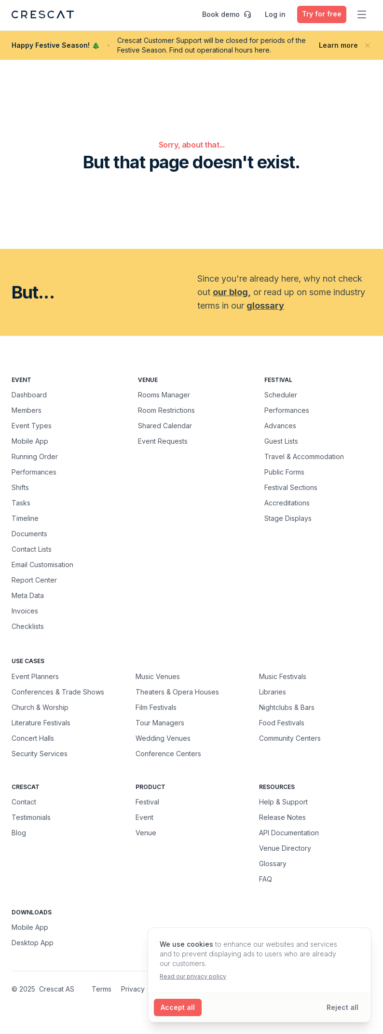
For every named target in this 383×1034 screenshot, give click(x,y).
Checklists (28, 626)
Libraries (272, 691)
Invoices (25, 611)
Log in (275, 14)
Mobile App (30, 441)
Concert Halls (33, 738)
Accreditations (287, 503)
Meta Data (28, 595)
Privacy (133, 989)
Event (144, 817)
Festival (147, 802)
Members (26, 410)
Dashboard (29, 395)
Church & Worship (40, 707)
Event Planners (35, 676)
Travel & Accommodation (304, 456)
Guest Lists (281, 441)
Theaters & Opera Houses (177, 691)
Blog (19, 833)
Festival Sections (290, 487)
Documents (29, 534)
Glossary (273, 863)
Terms (101, 989)
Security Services (40, 753)
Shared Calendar (165, 426)
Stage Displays (288, 518)
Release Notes (282, 817)
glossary (265, 305)
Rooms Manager (164, 395)
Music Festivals (282, 676)
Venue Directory (285, 848)
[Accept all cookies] (178, 1007)
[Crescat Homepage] (43, 14)
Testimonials (31, 817)
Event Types (32, 426)
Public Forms (284, 472)
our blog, (232, 292)
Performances (34, 472)
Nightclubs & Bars (287, 707)
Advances (280, 426)
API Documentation (289, 833)
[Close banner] (367, 45)
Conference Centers (168, 753)
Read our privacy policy (193, 976)
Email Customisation (42, 564)
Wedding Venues (163, 738)
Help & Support (283, 802)
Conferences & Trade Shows (58, 691)
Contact (24, 802)
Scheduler (280, 395)
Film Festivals (156, 707)
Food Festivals (281, 722)
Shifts (20, 487)
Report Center (34, 580)
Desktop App (33, 943)
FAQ (265, 879)
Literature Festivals (41, 722)
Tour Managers (160, 722)
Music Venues (158, 676)
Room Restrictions (166, 410)
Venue (146, 833)
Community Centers (290, 738)
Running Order (35, 456)
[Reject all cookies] (342, 1007)
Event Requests (163, 441)
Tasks (21, 503)
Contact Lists (32, 549)
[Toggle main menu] (361, 14)
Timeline (25, 518)
